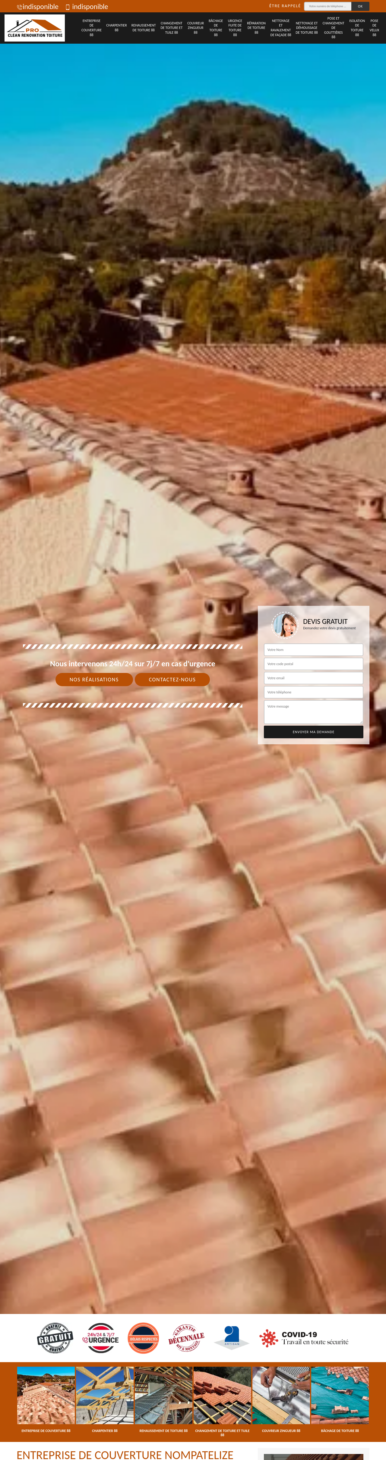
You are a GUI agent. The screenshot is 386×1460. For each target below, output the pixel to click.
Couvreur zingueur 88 (195, 28)
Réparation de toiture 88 (256, 28)
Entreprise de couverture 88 (91, 28)
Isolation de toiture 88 (357, 28)
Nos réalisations (94, 679)
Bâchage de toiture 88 (216, 28)
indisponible (38, 6)
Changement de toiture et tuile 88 (171, 28)
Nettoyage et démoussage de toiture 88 (307, 28)
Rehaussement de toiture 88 (143, 27)
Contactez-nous (172, 679)
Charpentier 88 (116, 27)
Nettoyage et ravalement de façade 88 (281, 28)
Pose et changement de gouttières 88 (333, 27)
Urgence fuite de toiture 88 (235, 28)
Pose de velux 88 (374, 28)
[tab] (193, 730)
